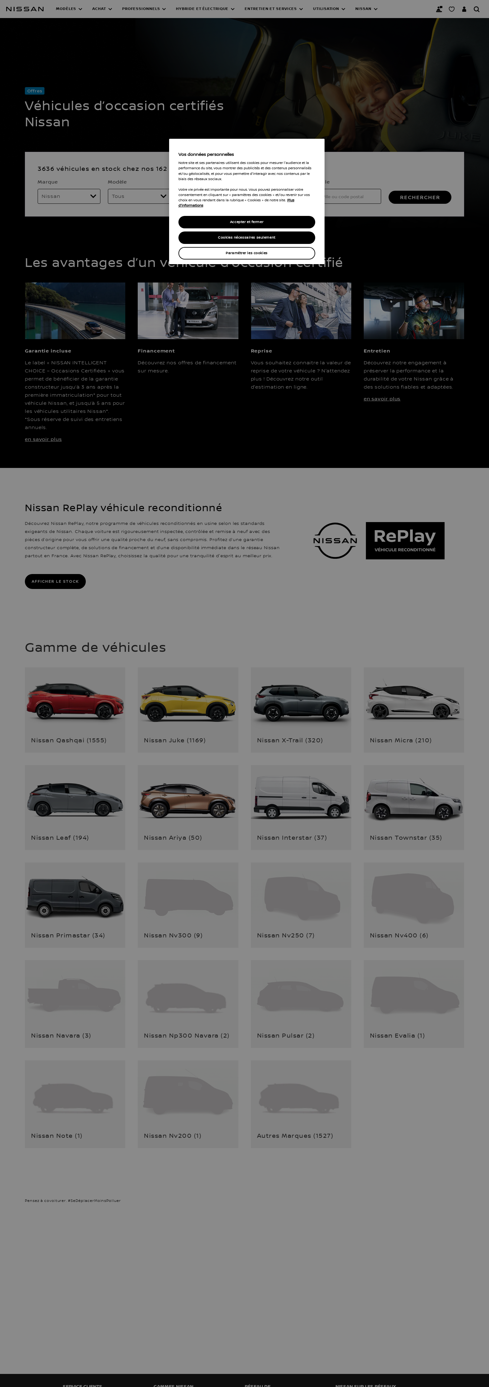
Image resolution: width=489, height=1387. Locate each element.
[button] (69, 9)
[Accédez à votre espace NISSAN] (464, 9)
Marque (48, 181)
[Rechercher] (476, 9)
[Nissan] (25, 9)
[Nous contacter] (439, 9)
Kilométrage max (271, 181)
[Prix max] (209, 196)
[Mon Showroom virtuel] (451, 9)
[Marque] (69, 196)
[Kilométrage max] (279, 196)
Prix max (189, 181)
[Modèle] (139, 196)
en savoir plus (43, 439)
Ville (324, 181)
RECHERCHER (420, 197)
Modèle (117, 181)
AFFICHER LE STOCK (55, 581)
